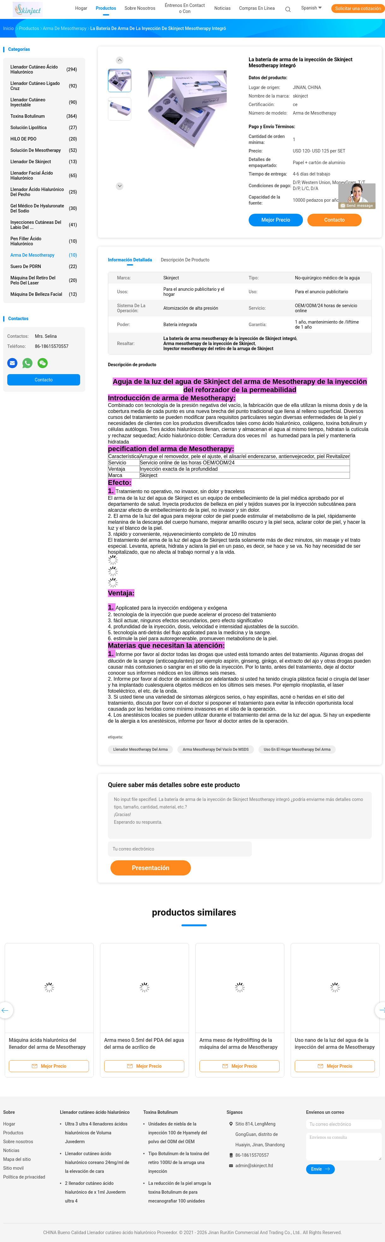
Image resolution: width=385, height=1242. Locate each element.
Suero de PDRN (43, 266)
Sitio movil (13, 1168)
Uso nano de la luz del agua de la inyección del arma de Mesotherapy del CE (335, 1047)
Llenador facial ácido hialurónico (43, 175)
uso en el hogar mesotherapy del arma (297, 749)
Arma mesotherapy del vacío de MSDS (216, 749)
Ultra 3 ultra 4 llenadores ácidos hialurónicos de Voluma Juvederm (96, 1132)
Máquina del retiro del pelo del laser (43, 280)
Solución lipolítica (43, 127)
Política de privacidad (24, 1176)
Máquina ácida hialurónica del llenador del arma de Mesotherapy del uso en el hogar (47, 1047)
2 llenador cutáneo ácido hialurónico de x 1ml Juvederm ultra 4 (95, 1192)
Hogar (9, 1123)
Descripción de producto (185, 259)
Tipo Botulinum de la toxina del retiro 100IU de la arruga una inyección (178, 1162)
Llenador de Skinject (43, 161)
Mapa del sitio (17, 1159)
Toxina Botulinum (43, 116)
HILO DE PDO (43, 139)
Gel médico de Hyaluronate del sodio (43, 208)
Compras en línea (257, 8)
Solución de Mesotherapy (43, 150)
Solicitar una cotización (358, 8)
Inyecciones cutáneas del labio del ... (43, 225)
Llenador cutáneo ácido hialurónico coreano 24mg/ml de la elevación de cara (97, 1162)
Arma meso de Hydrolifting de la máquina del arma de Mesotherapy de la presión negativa (238, 1047)
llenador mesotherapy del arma (140, 749)
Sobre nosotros (18, 1141)
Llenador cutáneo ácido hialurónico (43, 69)
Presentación (150, 868)
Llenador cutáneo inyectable (43, 102)
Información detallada (130, 259)
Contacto (44, 379)
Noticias (11, 1150)
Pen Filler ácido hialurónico (43, 241)
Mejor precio (275, 220)
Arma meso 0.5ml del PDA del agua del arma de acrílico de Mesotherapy (144, 1047)
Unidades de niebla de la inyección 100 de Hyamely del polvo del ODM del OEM (177, 1132)
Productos (13, 1132)
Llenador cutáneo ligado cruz (43, 86)
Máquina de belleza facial (43, 294)
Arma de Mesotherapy (43, 255)
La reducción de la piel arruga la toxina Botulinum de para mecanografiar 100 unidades (179, 1192)
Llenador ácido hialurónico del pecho (43, 192)
